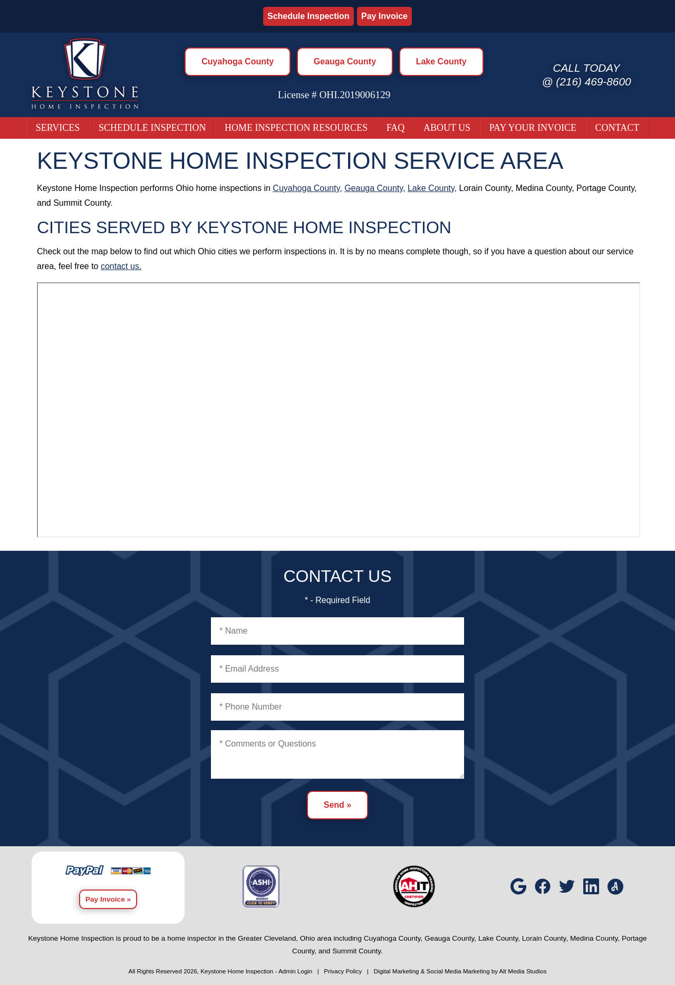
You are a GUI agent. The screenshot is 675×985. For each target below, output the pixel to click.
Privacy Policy (343, 971)
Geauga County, (374, 188)
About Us (446, 127)
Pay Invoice (384, 16)
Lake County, (432, 188)
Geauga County (345, 61)
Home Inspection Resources (296, 127)
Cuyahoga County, (307, 188)
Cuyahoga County (237, 61)
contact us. (121, 266)
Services (58, 127)
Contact (617, 127)
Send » (337, 804)
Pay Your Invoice (532, 127)
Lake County (441, 61)
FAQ (396, 127)
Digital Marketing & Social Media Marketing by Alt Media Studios (459, 971)
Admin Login (295, 971)
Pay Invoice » (108, 899)
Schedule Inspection (308, 16)
